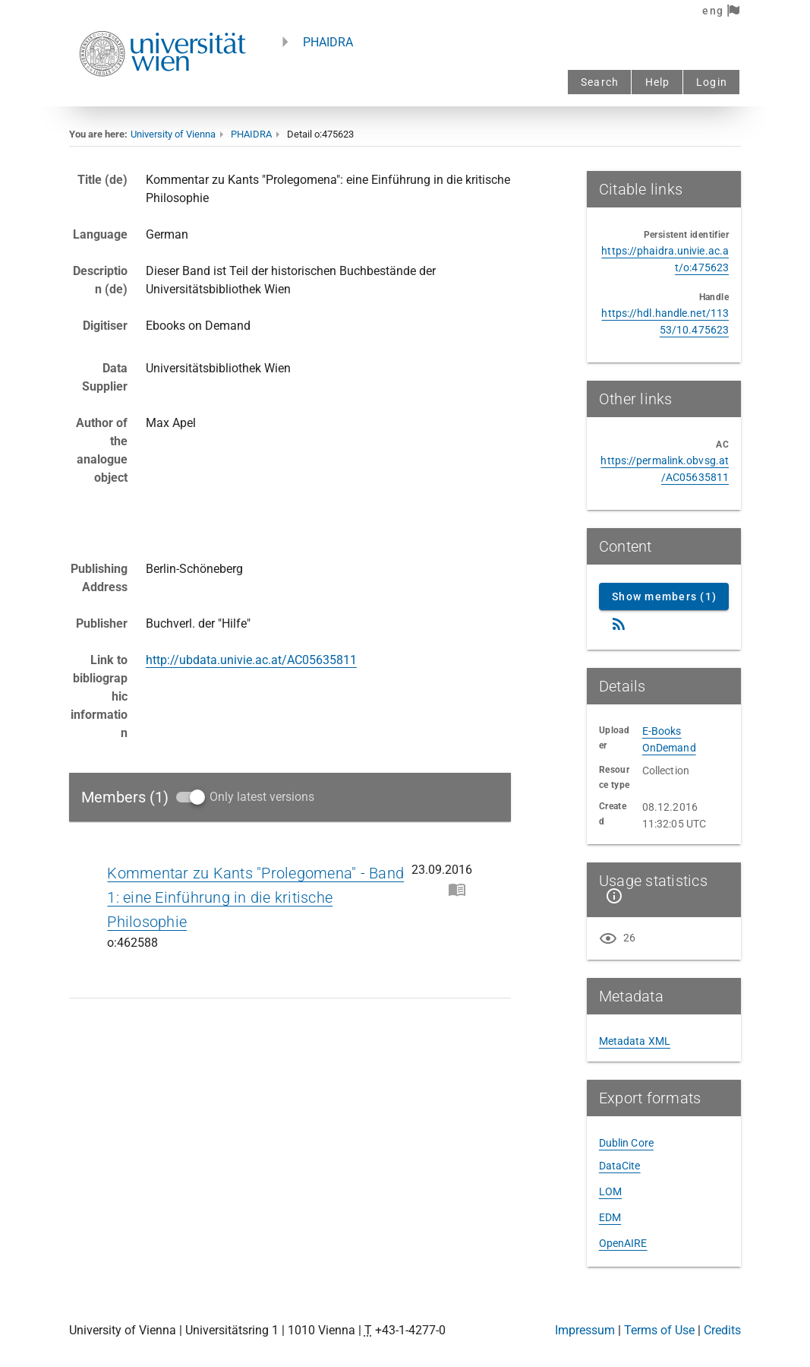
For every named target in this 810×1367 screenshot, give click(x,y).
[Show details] (611, 896)
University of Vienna (173, 134)
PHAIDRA (328, 42)
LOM (610, 1191)
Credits (722, 1330)
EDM (610, 1217)
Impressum (585, 1330)
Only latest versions (262, 797)
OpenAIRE (623, 1243)
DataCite (620, 1166)
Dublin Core (626, 1143)
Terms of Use (659, 1330)
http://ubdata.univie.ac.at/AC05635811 (251, 660)
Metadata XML (634, 1041)
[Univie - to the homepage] (162, 97)
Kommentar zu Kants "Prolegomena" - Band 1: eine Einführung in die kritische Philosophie (255, 897)
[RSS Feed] (618, 624)
